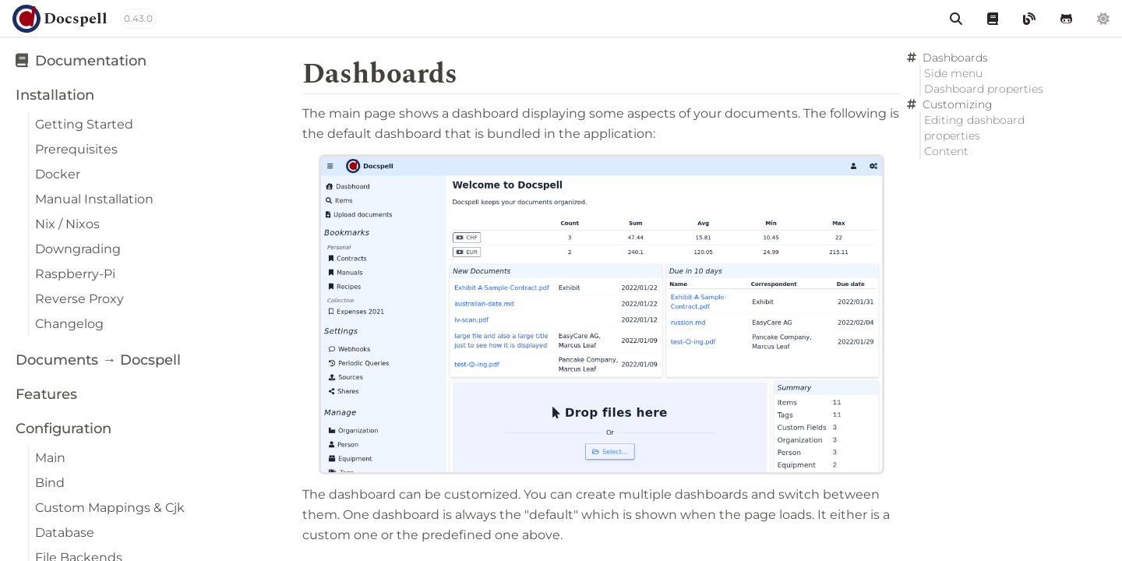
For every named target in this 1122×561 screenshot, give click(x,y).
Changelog (69, 323)
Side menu (953, 73)
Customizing (958, 104)
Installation (55, 95)
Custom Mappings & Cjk (110, 507)
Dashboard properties (983, 89)
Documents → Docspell (98, 360)
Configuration (63, 428)
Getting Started (84, 124)
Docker (57, 174)
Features (46, 394)
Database (64, 532)
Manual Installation (94, 199)
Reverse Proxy (79, 298)
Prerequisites (76, 149)
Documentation (81, 60)
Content (946, 151)
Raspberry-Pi (75, 273)
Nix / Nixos (67, 224)
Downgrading (78, 249)
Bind (50, 482)
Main (50, 457)
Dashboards (955, 58)
